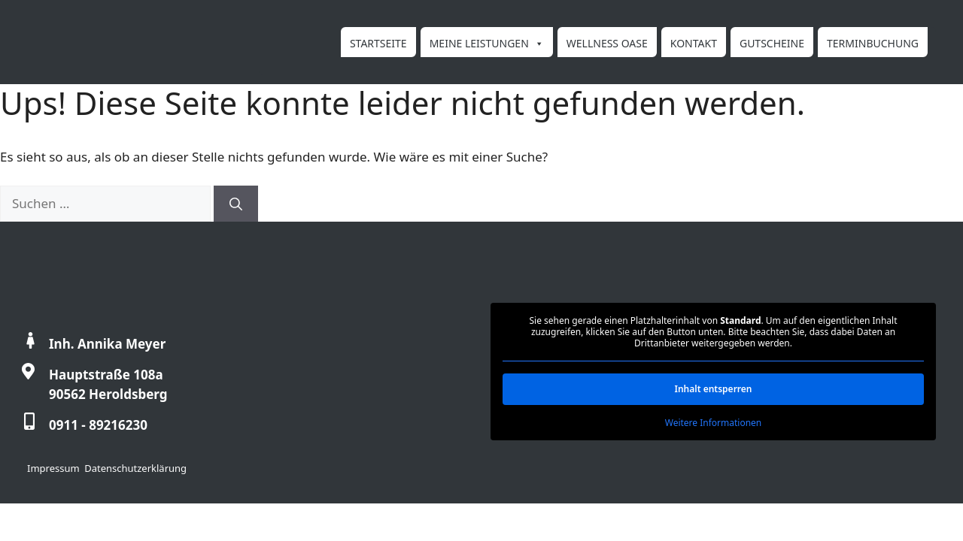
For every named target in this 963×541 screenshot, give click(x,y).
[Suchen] (236, 204)
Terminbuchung (873, 43)
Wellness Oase (607, 43)
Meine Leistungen (487, 43)
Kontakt (693, 43)
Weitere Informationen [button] (713, 422)
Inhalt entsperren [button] (713, 388)
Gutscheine (772, 43)
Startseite (378, 43)
